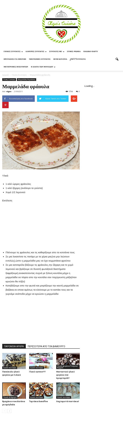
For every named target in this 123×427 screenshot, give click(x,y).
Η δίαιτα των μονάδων (43, 67)
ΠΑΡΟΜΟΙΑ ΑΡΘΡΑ (14, 346)
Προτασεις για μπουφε (15, 59)
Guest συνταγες (78, 59)
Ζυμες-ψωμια (74, 51)
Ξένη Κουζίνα (60, 59)
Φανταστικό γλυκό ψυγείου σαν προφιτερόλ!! (65, 375)
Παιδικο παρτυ (90, 51)
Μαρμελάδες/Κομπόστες (26, 79)
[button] (117, 59)
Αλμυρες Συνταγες (36, 51)
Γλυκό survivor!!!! (37, 372)
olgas (8, 91)
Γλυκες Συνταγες (13, 51)
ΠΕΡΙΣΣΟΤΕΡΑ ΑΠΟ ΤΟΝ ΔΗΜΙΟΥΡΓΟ (46, 346)
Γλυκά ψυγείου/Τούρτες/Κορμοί (67, 367)
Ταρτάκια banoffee (38, 401)
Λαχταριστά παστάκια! (67, 401)
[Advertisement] (41, 223)
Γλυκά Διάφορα (9, 397)
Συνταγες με (56, 51)
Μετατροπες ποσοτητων (16, 67)
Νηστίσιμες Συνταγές (39, 59)
